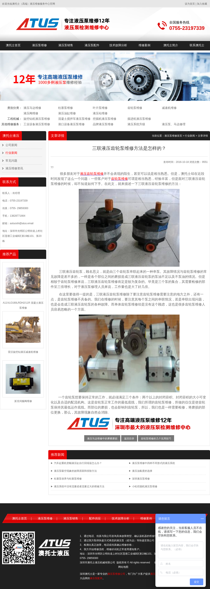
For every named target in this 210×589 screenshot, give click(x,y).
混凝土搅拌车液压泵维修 (74, 118)
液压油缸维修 (67, 113)
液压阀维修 (31, 113)
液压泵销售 (65, 45)
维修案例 (144, 45)
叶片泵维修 (100, 107)
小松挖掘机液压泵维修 (144, 486)
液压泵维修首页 (173, 135)
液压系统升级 (136, 124)
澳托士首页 (13, 45)
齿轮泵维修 (134, 107)
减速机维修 (169, 107)
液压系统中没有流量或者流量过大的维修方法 (79, 486)
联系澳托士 (197, 45)
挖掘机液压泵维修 (104, 118)
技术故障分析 (118, 45)
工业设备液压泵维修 (37, 124)
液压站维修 (100, 113)
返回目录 (129, 438)
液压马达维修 (32, 107)
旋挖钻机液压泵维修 (37, 118)
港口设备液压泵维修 (71, 124)
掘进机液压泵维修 (139, 118)
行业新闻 (11, 152)
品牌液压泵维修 (103, 124)
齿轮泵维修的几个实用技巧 (156, 438)
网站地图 (123, 566)
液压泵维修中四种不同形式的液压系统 (153, 463)
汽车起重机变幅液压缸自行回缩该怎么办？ (78, 463)
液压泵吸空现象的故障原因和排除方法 (75, 470)
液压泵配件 (92, 45)
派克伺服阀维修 (23, 401)
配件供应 (95, 518)
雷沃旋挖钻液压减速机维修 (23, 352)
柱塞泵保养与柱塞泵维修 (68, 478)
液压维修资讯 (14, 168)
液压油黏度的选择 (142, 470)
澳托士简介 (170, 45)
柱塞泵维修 (65, 107)
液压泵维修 (39, 45)
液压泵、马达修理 (173, 124)
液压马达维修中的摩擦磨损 (102, 438)
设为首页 (190, 3)
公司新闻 (11, 145)
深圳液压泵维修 (141, 478)
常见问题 (11, 160)
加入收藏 (202, 3)
